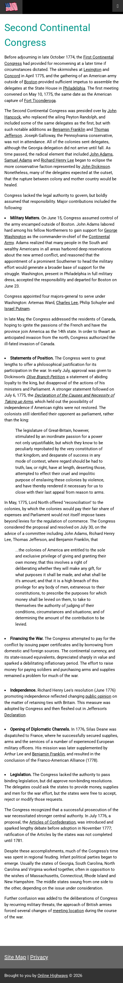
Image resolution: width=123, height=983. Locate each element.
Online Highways (53, 975)
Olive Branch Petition (45, 376)
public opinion (98, 696)
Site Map (15, 957)
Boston (30, 81)
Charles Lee (67, 302)
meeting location (68, 910)
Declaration (14, 715)
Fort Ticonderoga (40, 100)
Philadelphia (74, 88)
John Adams (101, 154)
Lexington (92, 69)
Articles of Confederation (52, 822)
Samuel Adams (18, 160)
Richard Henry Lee (57, 160)
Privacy (39, 957)
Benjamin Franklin (69, 129)
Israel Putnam (17, 308)
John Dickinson (95, 166)
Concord (12, 75)
